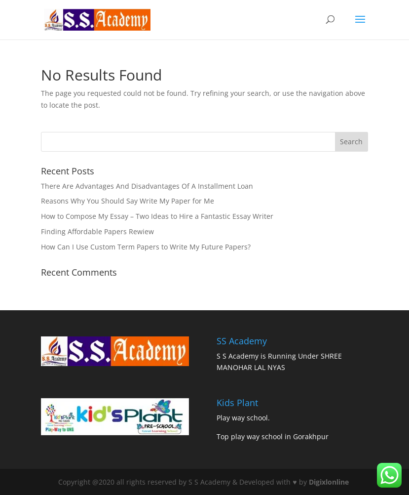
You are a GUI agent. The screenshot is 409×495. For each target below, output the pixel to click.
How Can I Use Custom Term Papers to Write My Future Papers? (146, 246)
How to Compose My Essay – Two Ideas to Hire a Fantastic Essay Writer (157, 216)
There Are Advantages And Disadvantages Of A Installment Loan (147, 186)
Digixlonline (330, 482)
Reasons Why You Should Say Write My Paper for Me (127, 201)
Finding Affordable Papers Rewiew (97, 231)
